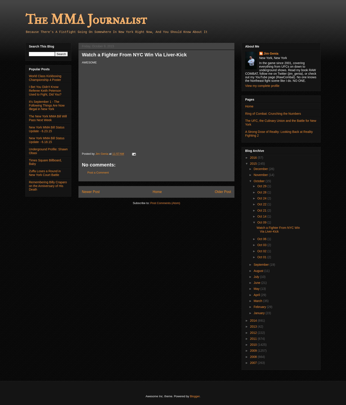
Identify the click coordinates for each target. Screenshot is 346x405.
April (257, 295)
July (257, 277)
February (260, 307)
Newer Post (91, 192)
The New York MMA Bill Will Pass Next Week (48, 118)
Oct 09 (262, 222)
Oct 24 (262, 198)
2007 (254, 363)
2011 (254, 338)
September (261, 264)
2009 (254, 350)
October (259, 181)
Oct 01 (262, 257)
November (261, 175)
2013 (254, 326)
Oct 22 (262, 204)
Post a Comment (98, 172)
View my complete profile (262, 86)
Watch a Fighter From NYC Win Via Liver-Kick (278, 229)
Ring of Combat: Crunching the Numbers (273, 113)
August (259, 271)
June (257, 283)
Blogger (194, 396)
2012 (254, 332)
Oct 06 (262, 239)
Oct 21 (262, 210)
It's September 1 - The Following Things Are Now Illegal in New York (47, 105)
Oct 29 (262, 186)
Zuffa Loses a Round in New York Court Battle (45, 173)
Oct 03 (262, 245)
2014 (254, 320)
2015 (254, 163)
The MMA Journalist (86, 19)
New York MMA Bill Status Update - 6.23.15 (46, 129)
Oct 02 (262, 251)
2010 (254, 344)
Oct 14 (262, 216)
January (259, 313)
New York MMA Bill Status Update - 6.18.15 (46, 140)
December (261, 169)
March (258, 301)
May (257, 288)
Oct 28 (262, 192)
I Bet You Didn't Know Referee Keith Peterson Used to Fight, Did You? (45, 90)
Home (157, 192)
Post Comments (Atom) (165, 203)
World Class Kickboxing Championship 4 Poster (45, 78)
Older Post (223, 192)
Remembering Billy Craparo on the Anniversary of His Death (48, 185)
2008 (254, 357)
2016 (254, 157)
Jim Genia (271, 53)
